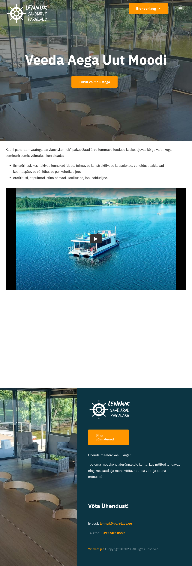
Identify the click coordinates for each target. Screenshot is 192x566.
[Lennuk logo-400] (29, 4)
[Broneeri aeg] (148, 8)
